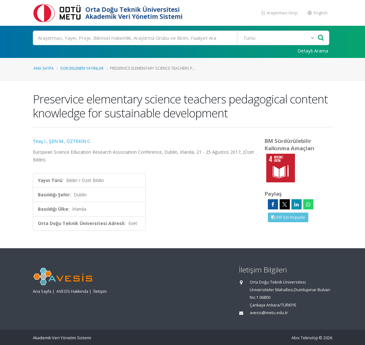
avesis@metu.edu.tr (269, 312)
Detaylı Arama (312, 50)
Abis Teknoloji (304, 338)
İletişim (100, 291)
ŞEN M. (56, 141)
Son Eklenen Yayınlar (82, 68)
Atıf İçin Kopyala (288, 217)
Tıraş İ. (40, 141)
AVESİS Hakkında (72, 291)
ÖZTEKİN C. (79, 141)
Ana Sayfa (43, 68)
